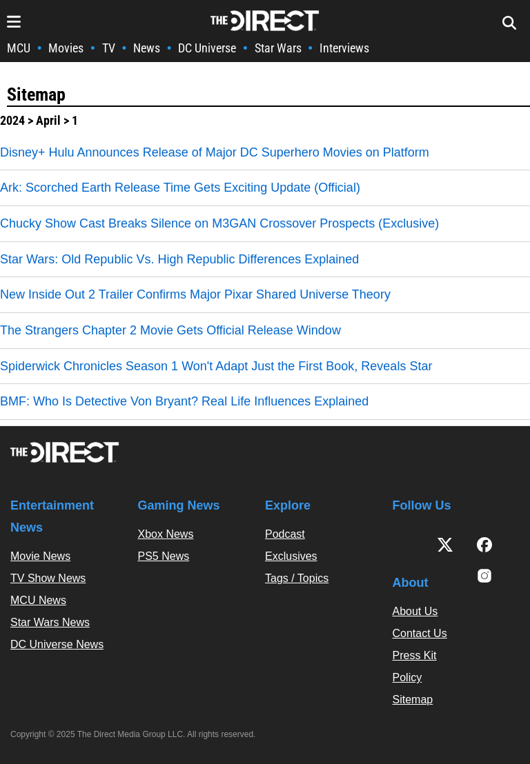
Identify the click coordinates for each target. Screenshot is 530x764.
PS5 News (164, 556)
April (48, 120)
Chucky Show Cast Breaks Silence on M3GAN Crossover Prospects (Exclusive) (219, 223)
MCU (18, 48)
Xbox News (166, 534)
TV (108, 48)
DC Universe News (57, 644)
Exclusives (291, 556)
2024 (12, 120)
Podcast (285, 534)
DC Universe (207, 48)
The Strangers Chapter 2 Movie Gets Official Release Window (170, 330)
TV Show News (48, 578)
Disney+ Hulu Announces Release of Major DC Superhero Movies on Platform (214, 152)
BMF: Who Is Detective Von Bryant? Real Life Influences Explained (184, 401)
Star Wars (278, 48)
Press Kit (415, 655)
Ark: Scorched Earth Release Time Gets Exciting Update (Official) (180, 187)
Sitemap (36, 94)
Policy (407, 677)
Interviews (344, 48)
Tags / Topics (296, 578)
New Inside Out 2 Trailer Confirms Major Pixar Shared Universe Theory (195, 294)
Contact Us (420, 633)
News (146, 48)
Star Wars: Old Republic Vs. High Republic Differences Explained (179, 259)
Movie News (40, 556)
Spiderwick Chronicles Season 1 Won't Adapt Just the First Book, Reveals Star (216, 366)
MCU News (38, 600)
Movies (66, 48)
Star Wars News (50, 622)
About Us (415, 611)
